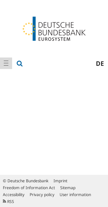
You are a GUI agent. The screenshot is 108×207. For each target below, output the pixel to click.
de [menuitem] (100, 63)
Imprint (60, 180)
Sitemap (67, 187)
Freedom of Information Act (29, 187)
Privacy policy (42, 194)
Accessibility (13, 194)
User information (75, 194)
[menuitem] (6, 63)
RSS (8, 201)
